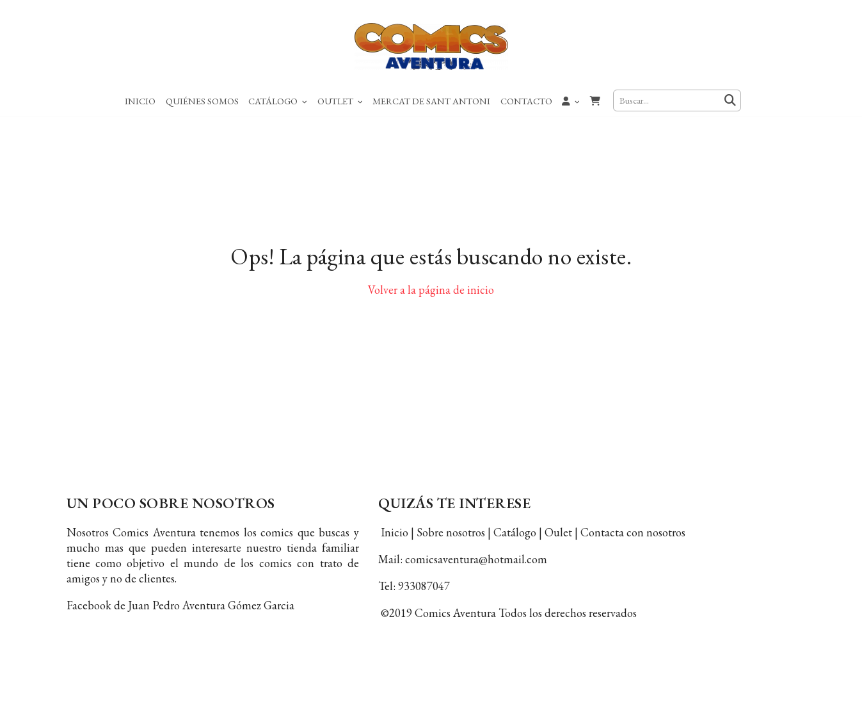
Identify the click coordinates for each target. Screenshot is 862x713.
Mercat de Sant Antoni (431, 101)
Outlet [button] (340, 101)
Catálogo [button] (277, 101)
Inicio (140, 101)
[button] (571, 100)
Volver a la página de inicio (431, 300)
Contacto (526, 101)
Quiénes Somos (202, 101)
